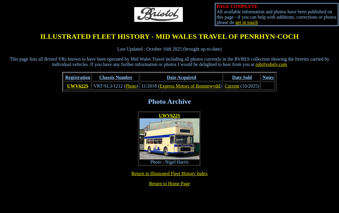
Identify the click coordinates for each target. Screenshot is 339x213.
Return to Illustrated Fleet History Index (169, 173)
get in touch (247, 22)
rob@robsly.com (271, 64)
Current (232, 85)
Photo (131, 85)
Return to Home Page (169, 183)
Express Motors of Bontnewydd (189, 85)
